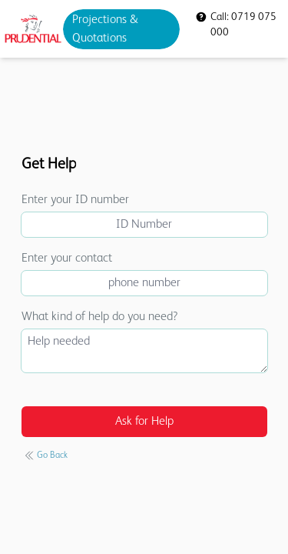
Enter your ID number (75, 200)
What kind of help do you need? (100, 317)
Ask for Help (144, 422)
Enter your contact (67, 258)
